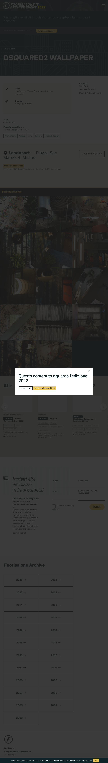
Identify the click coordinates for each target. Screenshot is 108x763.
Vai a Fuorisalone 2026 (45, 388)
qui (88, 760)
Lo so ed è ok (25, 388)
